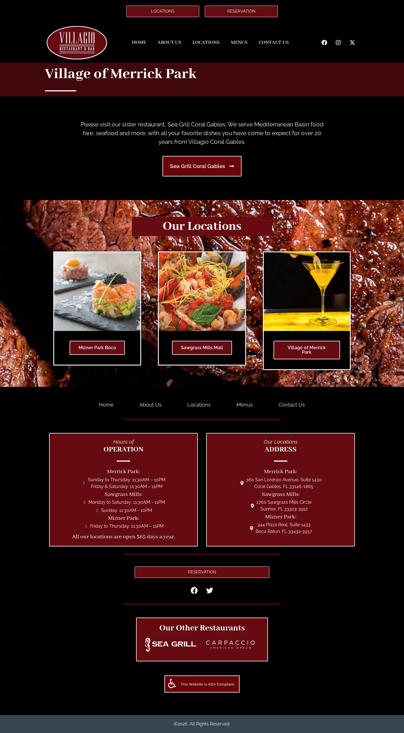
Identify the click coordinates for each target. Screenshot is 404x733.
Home (139, 42)
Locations (206, 42)
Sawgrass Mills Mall (202, 347)
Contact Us (274, 42)
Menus (239, 42)
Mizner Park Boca (97, 347)
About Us (169, 42)
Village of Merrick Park (307, 350)
